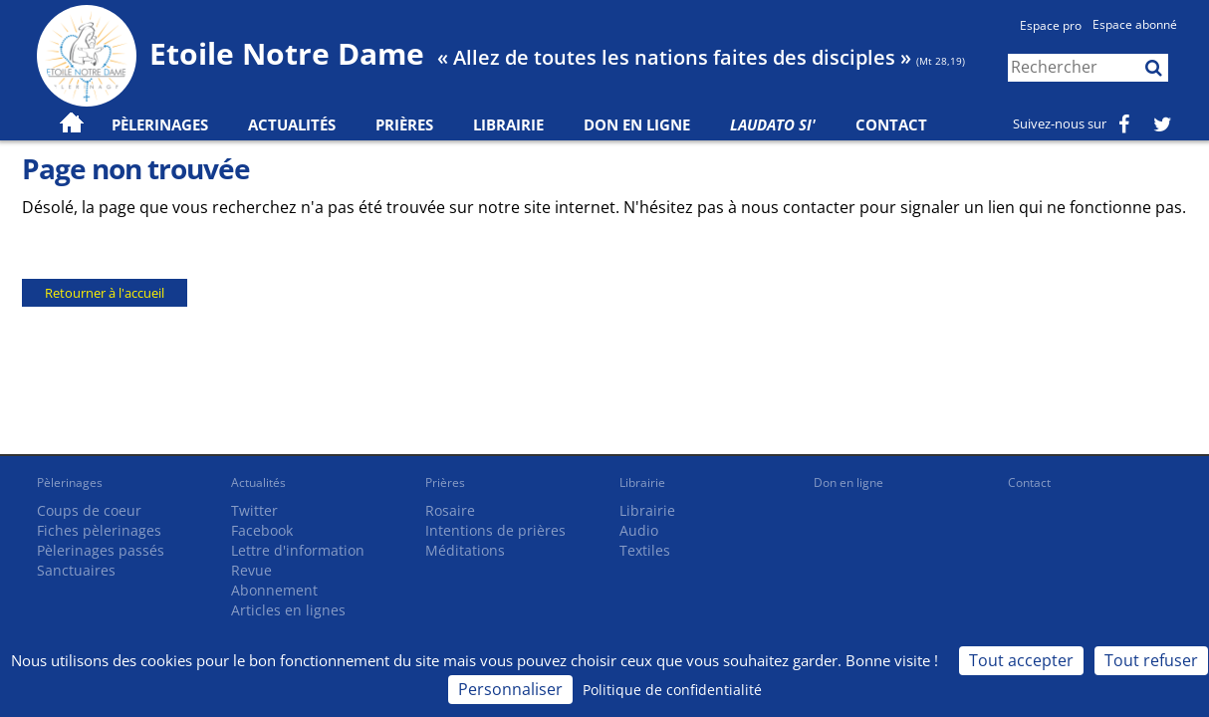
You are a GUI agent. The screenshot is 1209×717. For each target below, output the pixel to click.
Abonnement (274, 590)
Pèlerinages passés (100, 550)
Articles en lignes (288, 609)
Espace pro (1051, 25)
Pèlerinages (70, 482)
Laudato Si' (773, 124)
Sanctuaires (76, 570)
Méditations (465, 550)
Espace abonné (1134, 24)
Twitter (254, 510)
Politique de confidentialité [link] (672, 689)
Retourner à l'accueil (104, 293)
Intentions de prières (495, 530)
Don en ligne (637, 124)
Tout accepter (1021, 660)
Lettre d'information (297, 550)
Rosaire (450, 510)
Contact (891, 124)
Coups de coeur (89, 510)
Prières (404, 124)
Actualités (258, 482)
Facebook (262, 530)
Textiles (644, 550)
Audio (638, 530)
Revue (251, 570)
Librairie (508, 124)
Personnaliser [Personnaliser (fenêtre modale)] (510, 689)
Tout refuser (1151, 660)
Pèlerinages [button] (160, 124)
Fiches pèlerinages (99, 530)
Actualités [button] (292, 124)
